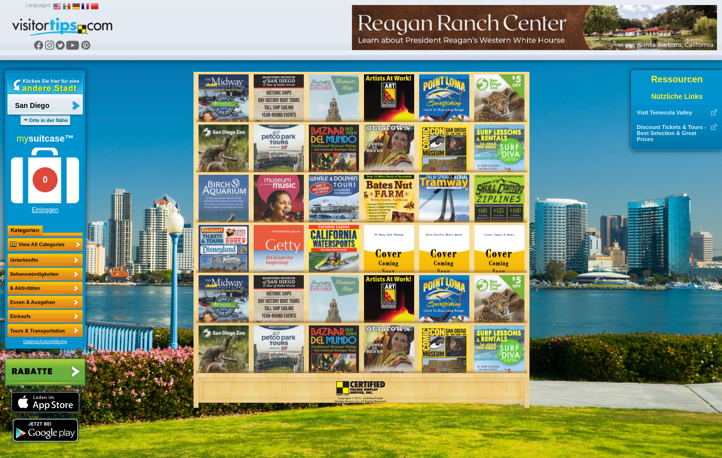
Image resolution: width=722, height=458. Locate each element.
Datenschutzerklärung (45, 341)
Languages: (39, 5)
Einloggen (45, 209)
